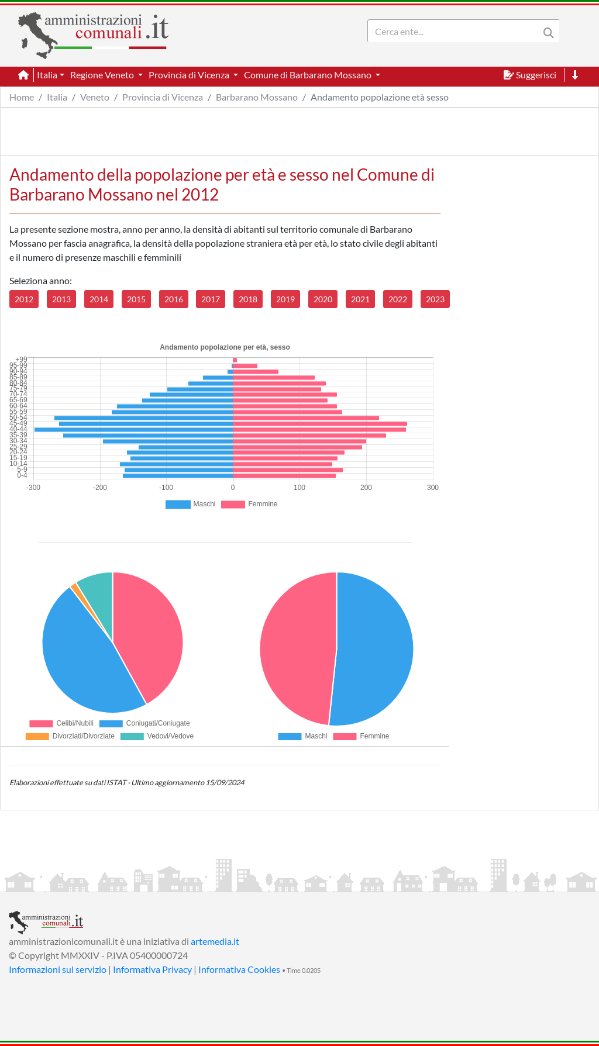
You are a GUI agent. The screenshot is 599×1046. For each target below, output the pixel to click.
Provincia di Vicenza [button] (190, 74)
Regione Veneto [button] (103, 74)
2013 (61, 299)
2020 (323, 299)
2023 (435, 299)
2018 (248, 299)
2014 (98, 299)
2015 (136, 299)
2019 (285, 299)
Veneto (94, 96)
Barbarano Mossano (257, 96)
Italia (57, 96)
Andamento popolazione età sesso (380, 96)
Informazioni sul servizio (57, 969)
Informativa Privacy (152, 969)
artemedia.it (215, 941)
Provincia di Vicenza (162, 96)
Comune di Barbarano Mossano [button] (308, 74)
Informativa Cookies (239, 969)
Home (21, 96)
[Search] (455, 31)
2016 (173, 299)
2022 (397, 299)
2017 (210, 299)
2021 (360, 299)
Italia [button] (47, 74)
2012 (24, 299)
